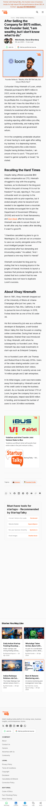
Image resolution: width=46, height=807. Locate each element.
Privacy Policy (7, 764)
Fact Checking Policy (9, 795)
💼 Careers (16, 482)
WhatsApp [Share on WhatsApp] (6, 804)
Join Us (9, 47)
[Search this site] (37, 12)
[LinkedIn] (10, 726)
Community (6, 755)
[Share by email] (31, 493)
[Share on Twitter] (10, 493)
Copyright (5, 772)
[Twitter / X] (3, 726)
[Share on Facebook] (14, 493)
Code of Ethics (7, 791)
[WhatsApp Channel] (25, 726)
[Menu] (42, 12)
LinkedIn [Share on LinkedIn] (16, 804)
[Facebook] (7, 726)
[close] (43, 4)
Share (40, 804)
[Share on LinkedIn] (18, 493)
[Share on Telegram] (23, 493)
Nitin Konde (19, 40)
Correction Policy (8, 782)
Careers (5, 748)
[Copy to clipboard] (35, 493)
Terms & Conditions (9, 768)
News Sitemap (7, 799)
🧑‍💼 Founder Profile (30, 482)
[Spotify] (21, 726)
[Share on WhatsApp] (6, 493)
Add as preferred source (26, 47)
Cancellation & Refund (10, 779)
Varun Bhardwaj (32, 40)
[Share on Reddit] (27, 493)
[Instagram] (14, 726)
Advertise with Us (8, 752)
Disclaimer (5, 775)
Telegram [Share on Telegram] (25, 804)
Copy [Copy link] (33, 804)
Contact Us (6, 744)
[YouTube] (18, 726)
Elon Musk (12, 219)
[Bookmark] (40, 493)
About (4, 741)
